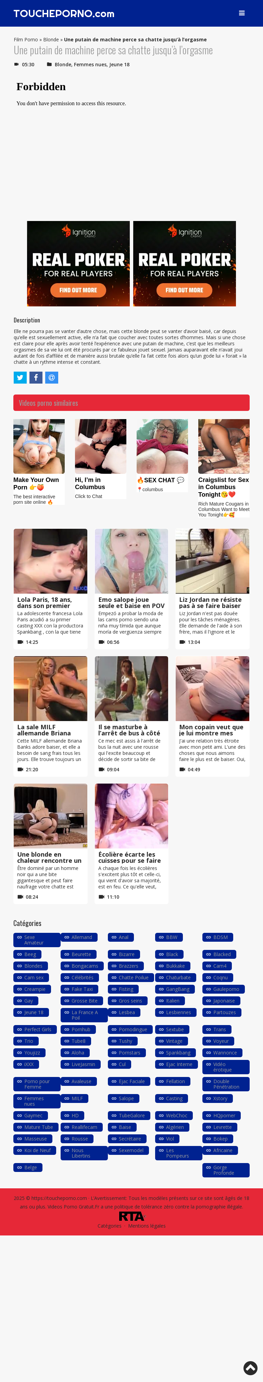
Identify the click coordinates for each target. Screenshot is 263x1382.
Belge (30, 1167)
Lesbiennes (178, 1012)
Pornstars (129, 1052)
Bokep (220, 1138)
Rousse (80, 1138)
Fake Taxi (82, 989)
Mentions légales (147, 1225)
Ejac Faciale (132, 1081)
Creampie (35, 989)
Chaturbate (178, 977)
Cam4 (219, 966)
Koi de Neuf (37, 1150)
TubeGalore (132, 1115)
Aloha (78, 1052)
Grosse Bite (85, 1000)
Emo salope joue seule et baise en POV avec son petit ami (131, 605)
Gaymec (33, 1115)
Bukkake (175, 966)
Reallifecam (84, 1127)
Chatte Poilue (134, 977)
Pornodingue (133, 1029)
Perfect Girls (37, 1029)
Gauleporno (226, 989)
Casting (174, 1098)
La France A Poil (85, 1015)
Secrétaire (130, 1138)
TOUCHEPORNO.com (63, 13)
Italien (172, 1000)
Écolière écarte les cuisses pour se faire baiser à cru (129, 860)
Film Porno (26, 39)
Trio (28, 1041)
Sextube (175, 1029)
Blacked (222, 954)
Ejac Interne (179, 1064)
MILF (77, 1098)
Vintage (174, 1041)
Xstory (220, 1098)
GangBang (177, 989)
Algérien (175, 1127)
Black (172, 954)
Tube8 (79, 1041)
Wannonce (225, 1052)
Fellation (175, 1081)
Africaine (223, 1150)
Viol (170, 1138)
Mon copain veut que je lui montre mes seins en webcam (211, 733)
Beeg (30, 954)
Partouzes (224, 1012)
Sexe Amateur (33, 940)
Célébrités (82, 977)
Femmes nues (90, 64)
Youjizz (32, 1052)
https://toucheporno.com (59, 1198)
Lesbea (127, 1012)
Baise (125, 1127)
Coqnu (220, 977)
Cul (122, 1064)
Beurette (81, 954)
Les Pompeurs (177, 1153)
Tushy (125, 1041)
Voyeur (221, 1041)
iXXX (29, 1064)
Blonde (51, 39)
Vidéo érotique (222, 1067)
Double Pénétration (226, 1084)
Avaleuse (81, 1081)
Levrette (222, 1127)
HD (75, 1115)
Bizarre (127, 954)
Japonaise (224, 1000)
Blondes (33, 966)
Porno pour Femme (37, 1084)
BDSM (220, 937)
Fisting (126, 989)
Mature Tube (38, 1127)
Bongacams (85, 966)
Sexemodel (131, 1150)
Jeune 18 (119, 64)
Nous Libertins (81, 1153)
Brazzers (128, 966)
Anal (123, 937)
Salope (126, 1098)
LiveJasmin (83, 1064)
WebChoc (176, 1115)
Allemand (82, 937)
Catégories (110, 1225)
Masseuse (35, 1138)
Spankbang (178, 1052)
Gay (28, 1000)
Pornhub (81, 1029)
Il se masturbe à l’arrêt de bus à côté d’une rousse (129, 733)
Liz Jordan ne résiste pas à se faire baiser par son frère (210, 605)
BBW (171, 937)
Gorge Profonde (223, 1170)
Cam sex (33, 977)
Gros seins (130, 1000)
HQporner (224, 1115)
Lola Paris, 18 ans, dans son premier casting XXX (44, 605)
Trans (219, 1029)
